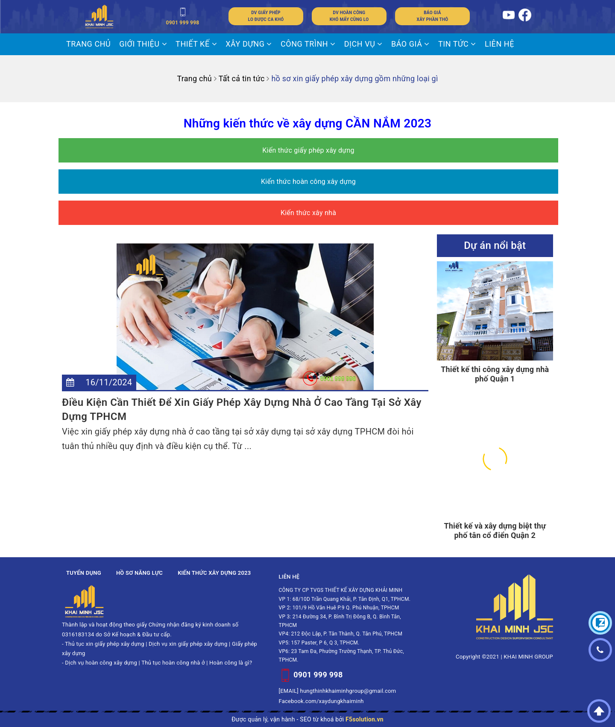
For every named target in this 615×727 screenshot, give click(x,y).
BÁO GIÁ (410, 43)
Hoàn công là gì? (230, 662)
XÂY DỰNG (249, 43)
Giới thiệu (143, 43)
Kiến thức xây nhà (308, 213)
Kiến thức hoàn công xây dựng (308, 181)
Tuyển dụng (83, 573)
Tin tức (457, 43)
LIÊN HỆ (499, 43)
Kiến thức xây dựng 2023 (214, 573)
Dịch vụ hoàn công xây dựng (101, 662)
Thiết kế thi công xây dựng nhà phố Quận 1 (495, 374)
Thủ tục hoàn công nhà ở (173, 662)
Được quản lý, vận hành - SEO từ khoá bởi (307, 719)
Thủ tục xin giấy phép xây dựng (104, 644)
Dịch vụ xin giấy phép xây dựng (188, 644)
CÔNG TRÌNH (308, 43)
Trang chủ (88, 43)
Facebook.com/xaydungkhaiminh (321, 701)
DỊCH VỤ (363, 43)
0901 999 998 (318, 674)
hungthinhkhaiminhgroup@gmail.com (348, 691)
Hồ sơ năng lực (139, 573)
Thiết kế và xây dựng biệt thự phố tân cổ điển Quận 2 (495, 530)
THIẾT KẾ (196, 43)
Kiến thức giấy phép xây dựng (308, 150)
